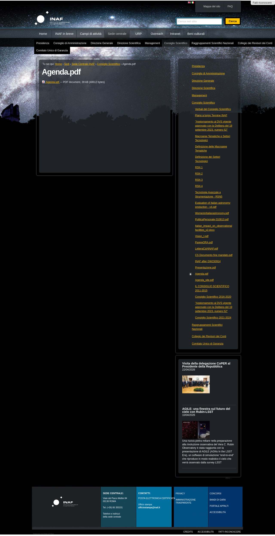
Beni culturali (196, 33)
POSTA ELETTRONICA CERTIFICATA (156, 498)
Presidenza (42, 43)
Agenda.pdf (51, 82)
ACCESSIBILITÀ (218, 512)
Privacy (180, 493)
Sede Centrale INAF (83, 64)
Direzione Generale (102, 43)
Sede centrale (117, 33)
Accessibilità (206, 532)
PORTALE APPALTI (219, 506)
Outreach (157, 33)
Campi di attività (90, 33)
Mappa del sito (211, 6)
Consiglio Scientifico (175, 43)
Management (152, 43)
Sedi (66, 64)
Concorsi (215, 493)
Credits (188, 532)
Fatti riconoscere (262, 2)
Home (43, 33)
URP (138, 33)
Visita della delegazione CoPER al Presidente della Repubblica (206, 365)
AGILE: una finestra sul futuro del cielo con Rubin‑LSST (206, 410)
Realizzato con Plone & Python (43, 533)
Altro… (229, 478)
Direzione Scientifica (129, 43)
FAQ (230, 6)
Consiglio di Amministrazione (69, 43)
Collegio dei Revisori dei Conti (255, 43)
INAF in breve (64, 33)
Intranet (175, 33)
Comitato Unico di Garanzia (52, 50)
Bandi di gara (218, 500)
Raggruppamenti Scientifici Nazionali (213, 43)
